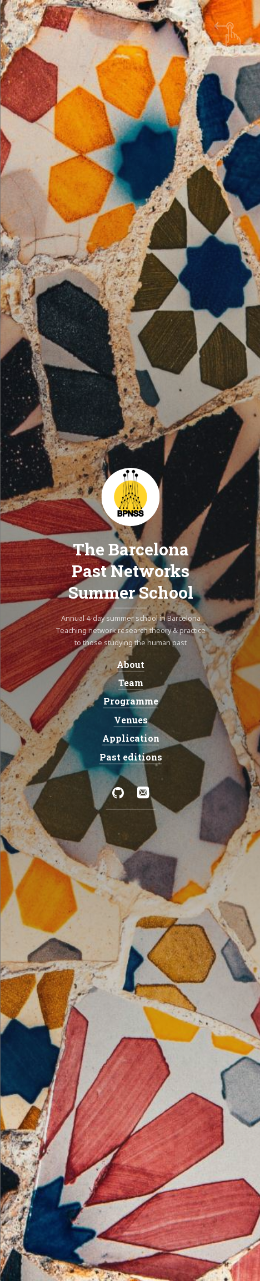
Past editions (130, 756)
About (130, 664)
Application (130, 738)
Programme (130, 701)
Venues (130, 719)
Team (130, 682)
